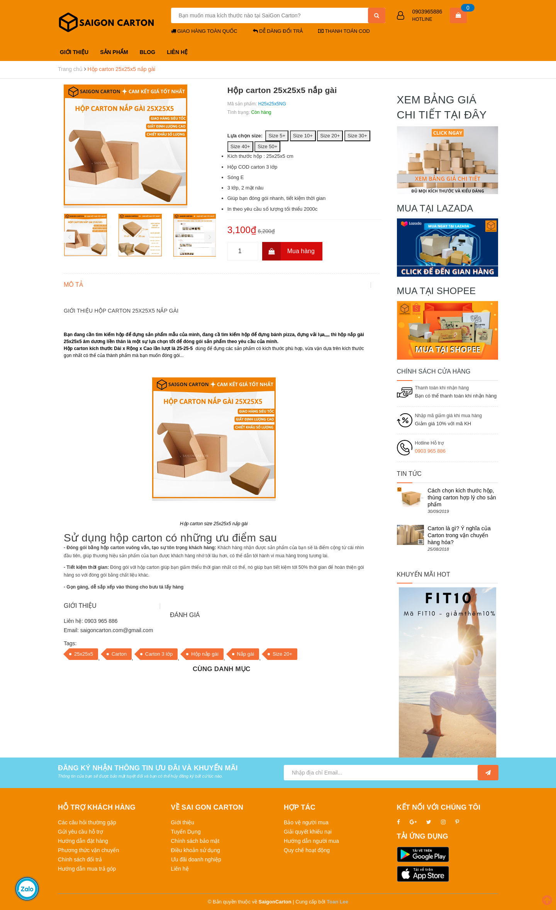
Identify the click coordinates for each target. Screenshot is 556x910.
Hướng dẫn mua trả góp (87, 869)
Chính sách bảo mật (195, 841)
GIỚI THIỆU (74, 52)
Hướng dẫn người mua (311, 841)
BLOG (147, 52)
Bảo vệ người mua (306, 822)
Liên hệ (180, 869)
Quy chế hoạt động (307, 850)
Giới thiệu (183, 822)
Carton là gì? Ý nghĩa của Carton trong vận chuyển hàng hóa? (459, 535)
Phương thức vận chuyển (88, 850)
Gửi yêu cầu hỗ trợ (80, 832)
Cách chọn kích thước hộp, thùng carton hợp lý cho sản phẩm (462, 497)
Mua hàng (288, 251)
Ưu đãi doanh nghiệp (196, 859)
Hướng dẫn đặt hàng (83, 841)
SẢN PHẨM (114, 52)
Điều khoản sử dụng (195, 850)
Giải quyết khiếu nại (308, 832)
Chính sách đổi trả (80, 859)
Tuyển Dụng (186, 832)
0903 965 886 (430, 451)
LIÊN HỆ (177, 52)
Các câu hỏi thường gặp (87, 822)
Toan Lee (337, 902)
